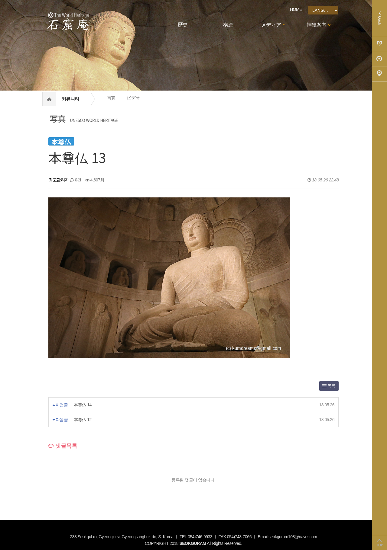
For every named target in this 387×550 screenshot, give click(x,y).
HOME (296, 9)
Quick (379, 18)
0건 (75, 179)
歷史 (183, 25)
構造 (228, 25)
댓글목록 (62, 446)
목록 (329, 385)
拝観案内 (317, 25)
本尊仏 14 (82, 404)
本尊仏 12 (82, 419)
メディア (271, 25)
